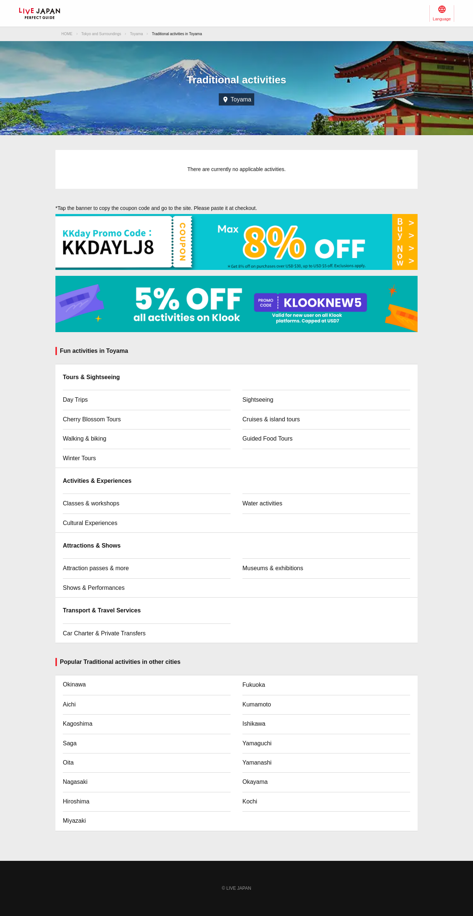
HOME (66, 34)
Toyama (136, 34)
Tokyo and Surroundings (101, 34)
